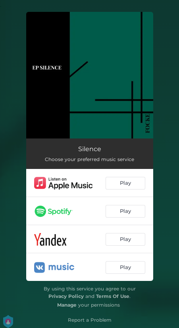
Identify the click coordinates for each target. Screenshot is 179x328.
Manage (67, 305)
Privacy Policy (66, 296)
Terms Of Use (112, 296)
